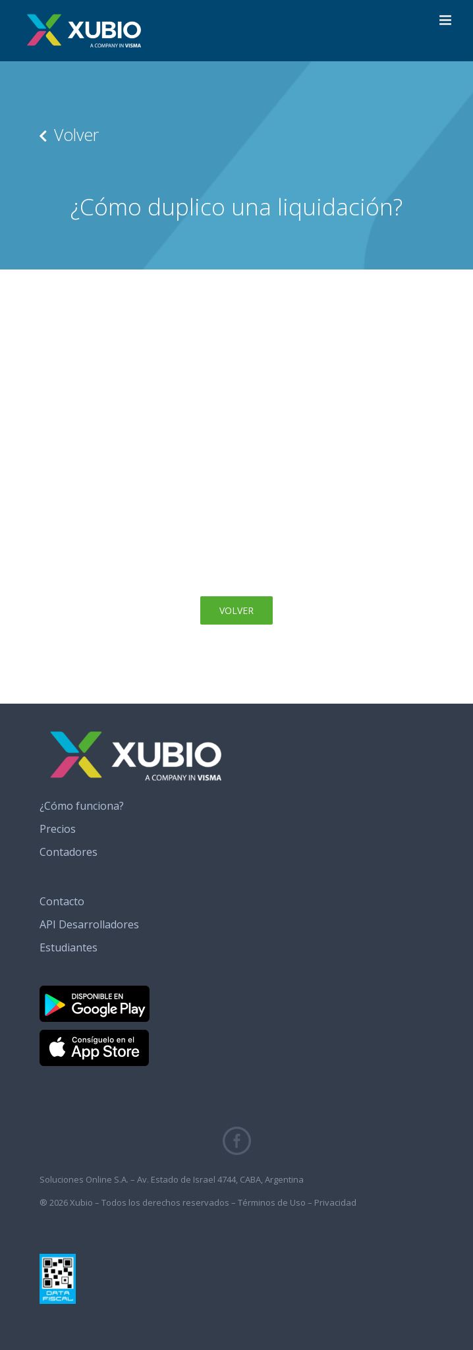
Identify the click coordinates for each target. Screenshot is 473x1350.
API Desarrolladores (89, 924)
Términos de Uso (272, 1202)
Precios (58, 829)
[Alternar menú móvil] (446, 20)
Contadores (68, 852)
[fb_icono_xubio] (237, 1132)
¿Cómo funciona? (82, 806)
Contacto (62, 901)
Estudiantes (68, 947)
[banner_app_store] (94, 1035)
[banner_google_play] (95, 991)
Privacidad (335, 1202)
